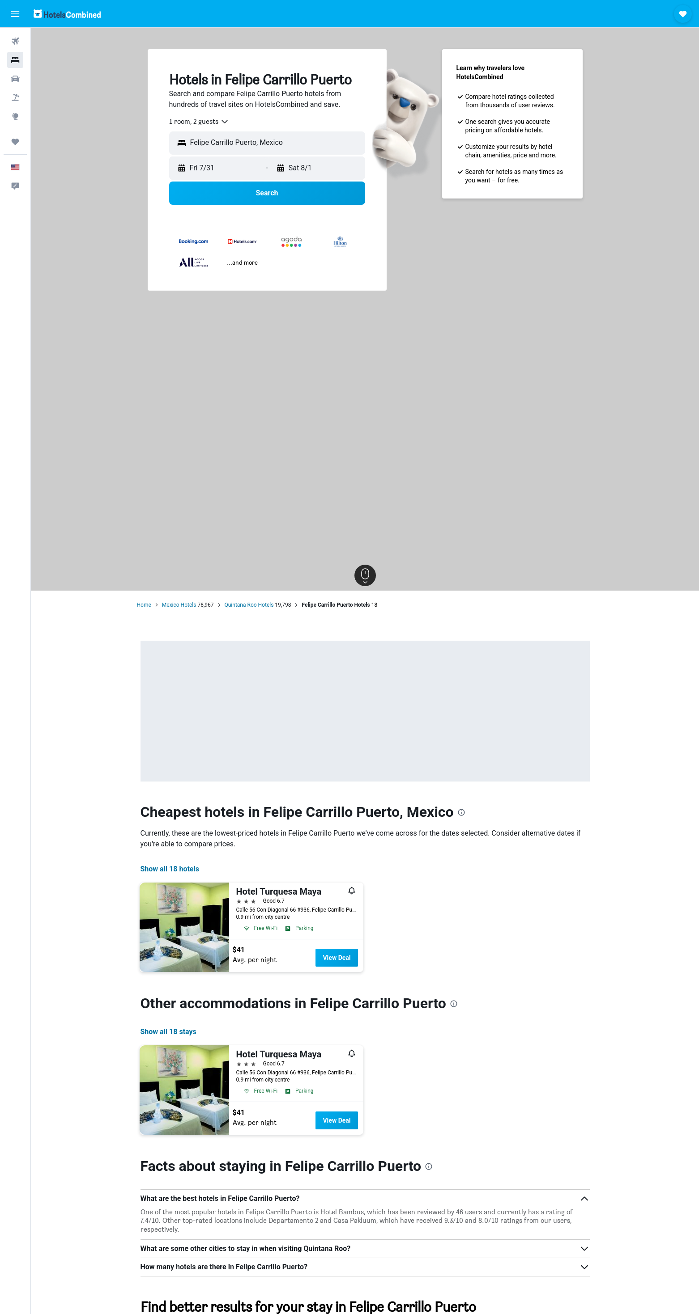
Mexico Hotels (179, 605)
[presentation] (461, 812)
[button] (15, 14)
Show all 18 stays (168, 1031)
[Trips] (15, 142)
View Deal (336, 957)
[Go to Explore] (15, 116)
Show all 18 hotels (170, 869)
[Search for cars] (15, 79)
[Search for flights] (15, 41)
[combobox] (199, 121)
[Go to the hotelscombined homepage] (67, 13)
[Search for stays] (15, 60)
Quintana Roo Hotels (249, 605)
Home (144, 605)
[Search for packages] (15, 97)
